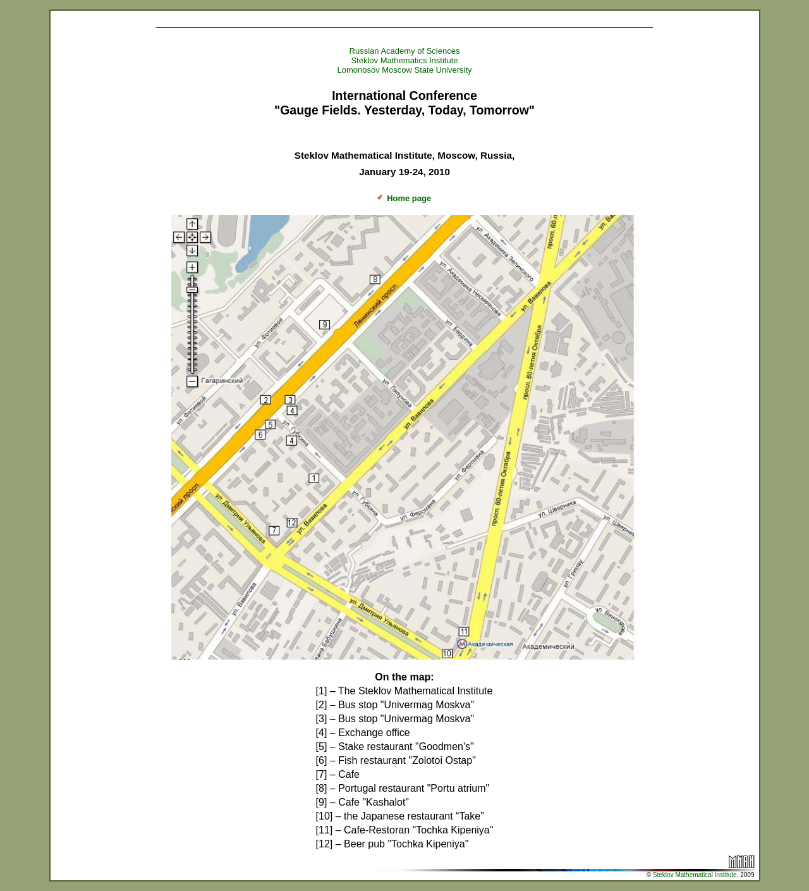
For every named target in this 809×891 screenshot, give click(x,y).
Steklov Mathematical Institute (695, 874)
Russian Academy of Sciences (405, 51)
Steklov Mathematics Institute (404, 60)
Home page (403, 198)
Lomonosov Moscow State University (404, 70)
